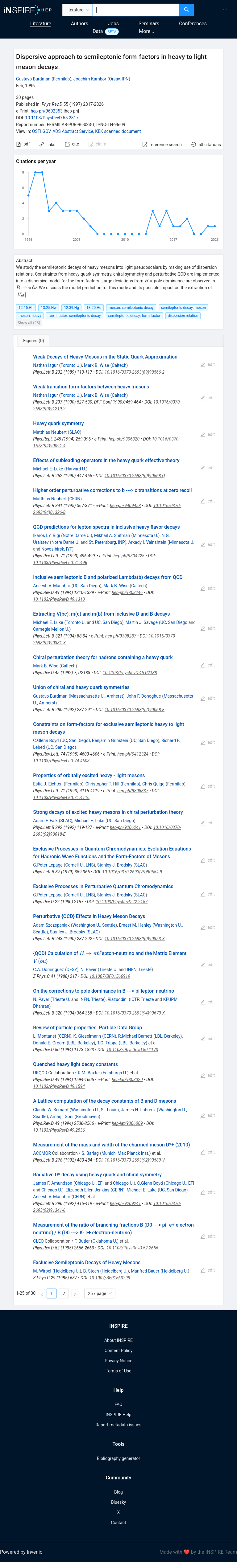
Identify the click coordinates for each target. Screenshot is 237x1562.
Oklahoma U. (105, 1241)
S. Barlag (89, 1153)
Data (98, 31)
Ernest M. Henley (135, 925)
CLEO (38, 1241)
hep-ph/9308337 (132, 790)
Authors (79, 24)
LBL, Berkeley (168, 1036)
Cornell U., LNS (79, 865)
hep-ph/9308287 (120, 635)
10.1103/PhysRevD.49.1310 (59, 599)
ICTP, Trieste (142, 999)
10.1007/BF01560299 (109, 1277)
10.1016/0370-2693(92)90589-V (135, 1160)
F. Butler (82, 1241)
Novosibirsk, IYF (56, 549)
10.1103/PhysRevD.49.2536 (59, 1130)
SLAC (74, 432)
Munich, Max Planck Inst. (125, 1153)
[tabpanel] (118, 826)
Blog (118, 1492)
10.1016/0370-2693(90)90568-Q (135, 475)
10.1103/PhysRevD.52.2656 (132, 1247)
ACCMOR (42, 1153)
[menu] (216, 10)
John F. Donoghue (144, 696)
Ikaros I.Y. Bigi (46, 535)
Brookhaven (87, 1116)
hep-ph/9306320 (124, 439)
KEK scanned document (118, 131)
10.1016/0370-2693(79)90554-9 (132, 871)
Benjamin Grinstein (110, 740)
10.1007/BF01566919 (109, 976)
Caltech (119, 365)
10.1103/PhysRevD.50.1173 (132, 1049)
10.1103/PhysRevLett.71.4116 (61, 797)
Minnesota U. (145, 535)
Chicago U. (123, 1183)
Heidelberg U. (67, 1271)
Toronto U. (70, 365)
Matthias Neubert (50, 432)
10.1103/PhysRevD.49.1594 (59, 1086)
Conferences (193, 24)
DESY (72, 969)
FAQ (118, 1404)
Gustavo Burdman (33, 78)
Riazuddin (118, 999)
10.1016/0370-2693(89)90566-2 (134, 372)
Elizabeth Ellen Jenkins (87, 1189)
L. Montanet (44, 1036)
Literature (40, 24)
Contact (118, 1522)
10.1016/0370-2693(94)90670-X (135, 1013)
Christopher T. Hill (102, 783)
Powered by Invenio (21, 1552)
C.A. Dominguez (48, 969)
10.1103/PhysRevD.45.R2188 (130, 672)
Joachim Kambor (89, 78)
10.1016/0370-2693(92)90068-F (134, 709)
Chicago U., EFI (89, 1183)
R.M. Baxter (89, 1072)
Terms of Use (118, 1370)
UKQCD (40, 1072)
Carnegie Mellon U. (51, 629)
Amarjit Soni (61, 1116)
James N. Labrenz (138, 1109)
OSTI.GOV (41, 131)
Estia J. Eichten (47, 783)
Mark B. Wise (96, 365)
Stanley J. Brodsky (114, 865)
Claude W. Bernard (50, 1109)
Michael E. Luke (48, 468)
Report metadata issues (118, 1424)
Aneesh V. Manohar (51, 585)
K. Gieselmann (87, 1036)
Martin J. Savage (142, 622)
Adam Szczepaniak (51, 925)
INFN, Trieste (139, 969)
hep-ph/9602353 (46, 111)
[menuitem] (225, 10)
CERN (75, 498)
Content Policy (118, 1350)
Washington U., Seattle (94, 925)
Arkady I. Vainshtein (147, 542)
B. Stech (91, 1271)
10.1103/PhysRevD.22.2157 (122, 901)
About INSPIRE (118, 1340)
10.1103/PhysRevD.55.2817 (52, 117)
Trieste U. (108, 969)
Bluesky (118, 1502)
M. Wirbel (42, 1271)
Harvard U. (76, 468)
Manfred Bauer (145, 1271)
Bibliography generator (118, 1458)
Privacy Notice (118, 1360)
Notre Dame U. (77, 535)
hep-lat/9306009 (127, 1123)
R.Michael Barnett (135, 1036)
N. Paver (89, 969)
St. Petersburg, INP (107, 542)
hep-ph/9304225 (129, 555)
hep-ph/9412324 (132, 754)
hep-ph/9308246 (127, 592)
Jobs (113, 24)
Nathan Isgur (45, 365)
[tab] (34, 340)
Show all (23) (29, 322)
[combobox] (136, 10)
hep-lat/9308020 (127, 1079)
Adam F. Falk (45, 820)
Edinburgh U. (115, 1072)
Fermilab (61, 78)
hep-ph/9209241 (125, 1203)
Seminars (149, 24)
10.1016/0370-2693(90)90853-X (135, 938)
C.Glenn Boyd (46, 740)
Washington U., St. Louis (94, 1109)
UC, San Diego (86, 585)
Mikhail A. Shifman (112, 535)
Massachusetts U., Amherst (96, 696)
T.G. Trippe (107, 1042)
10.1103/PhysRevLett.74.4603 (61, 760)
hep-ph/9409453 (125, 505)
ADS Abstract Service (72, 131)
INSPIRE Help (118, 1414)
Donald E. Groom (49, 1042)
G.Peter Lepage (47, 865)
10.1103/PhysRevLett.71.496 (60, 562)
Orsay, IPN (119, 78)
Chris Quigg (153, 783)
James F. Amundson (52, 1183)
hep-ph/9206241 (125, 827)
